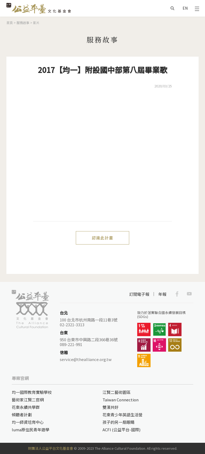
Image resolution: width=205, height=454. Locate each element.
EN (185, 8)
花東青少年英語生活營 (122, 414)
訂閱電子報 (139, 294)
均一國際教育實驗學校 (32, 392)
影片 (36, 22)
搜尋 (172, 8)
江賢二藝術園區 (116, 392)
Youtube (189, 294)
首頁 (9, 22)
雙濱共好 (110, 407)
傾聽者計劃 (22, 414)
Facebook (177, 294)
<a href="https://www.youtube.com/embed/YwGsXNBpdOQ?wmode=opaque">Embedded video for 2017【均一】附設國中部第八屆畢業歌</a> (102, 155)
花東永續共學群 (26, 407)
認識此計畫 (102, 237)
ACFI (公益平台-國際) (121, 429)
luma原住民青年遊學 (30, 429)
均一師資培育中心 (28, 422)
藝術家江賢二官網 (28, 399)
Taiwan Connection (120, 399)
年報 (162, 294)
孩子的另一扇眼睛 (118, 422)
